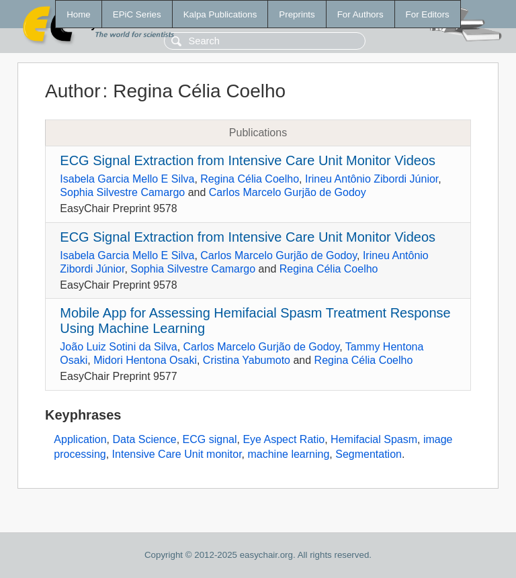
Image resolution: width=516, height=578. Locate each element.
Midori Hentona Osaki (145, 360)
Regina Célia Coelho (249, 179)
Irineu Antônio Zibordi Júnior (371, 179)
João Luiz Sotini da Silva (118, 346)
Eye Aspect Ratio (284, 439)
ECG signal (210, 439)
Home (79, 14)
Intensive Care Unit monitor (177, 454)
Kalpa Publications (220, 14)
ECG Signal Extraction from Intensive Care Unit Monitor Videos (247, 160)
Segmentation (368, 454)
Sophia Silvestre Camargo (122, 192)
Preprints (296, 14)
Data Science (145, 439)
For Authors (360, 14)
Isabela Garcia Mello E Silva (127, 179)
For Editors (427, 14)
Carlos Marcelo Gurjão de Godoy (287, 192)
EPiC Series (137, 14)
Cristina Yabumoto (246, 360)
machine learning (288, 454)
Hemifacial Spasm (374, 439)
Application (80, 439)
